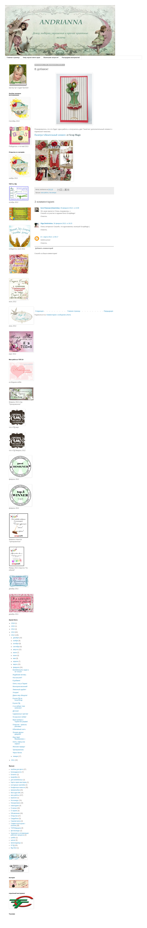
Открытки (14, 816)
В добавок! (16, 680)
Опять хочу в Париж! (20, 684)
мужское (14, 798)
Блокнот (13, 774)
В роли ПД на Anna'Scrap (17, 699)
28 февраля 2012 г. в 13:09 (69, 208)
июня (15, 655)
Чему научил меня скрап (31, 57)
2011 (13, 760)
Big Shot (13, 848)
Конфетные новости (18, 787)
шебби (13, 838)
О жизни (14, 808)
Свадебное (15, 818)
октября (16, 643)
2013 (13, 632)
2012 (13, 635)
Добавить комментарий (44, 248)
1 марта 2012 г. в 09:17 (50, 237)
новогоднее (15, 806)
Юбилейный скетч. (19, 729)
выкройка (14, 777)
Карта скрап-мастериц (18, 782)
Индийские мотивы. (19, 675)
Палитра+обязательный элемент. (50, 135)
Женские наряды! (19, 747)
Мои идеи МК (15, 793)
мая (14, 658)
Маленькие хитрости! (50, 57)
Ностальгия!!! (17, 678)
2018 (13, 623)
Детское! (16, 711)
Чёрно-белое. (17, 753)
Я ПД (12, 845)
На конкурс (52, 192)
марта (15, 664)
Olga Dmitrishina (47, 223)
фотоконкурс (15, 831)
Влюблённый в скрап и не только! (21, 671)
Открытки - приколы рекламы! (20, 725)
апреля (16, 661)
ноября (16, 641)
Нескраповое (15, 803)
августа (16, 649)
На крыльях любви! (19, 717)
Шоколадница (16, 843)
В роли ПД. (17, 703)
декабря (16, 638)
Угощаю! (16, 692)
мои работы (45, 192)
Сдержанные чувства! (20, 714)
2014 (13, 629)
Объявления (15, 813)
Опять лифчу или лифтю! (19, 743)
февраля (16, 667)
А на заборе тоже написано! (19, 707)
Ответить (44, 216)
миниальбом (15, 790)
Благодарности (16, 772)
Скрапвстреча (16, 821)
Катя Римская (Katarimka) (50, 208)
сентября (16, 647)
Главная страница (13, 57)
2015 (13, 626)
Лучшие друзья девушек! (18, 733)
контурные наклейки (18, 785)
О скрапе (14, 811)
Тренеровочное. (18, 750)
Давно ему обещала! (20, 695)
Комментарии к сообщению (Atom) (59, 315)
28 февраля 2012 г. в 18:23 (62, 223)
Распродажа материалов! (71, 57)
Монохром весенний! (20, 686)
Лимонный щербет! (19, 689)
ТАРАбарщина (16, 828)
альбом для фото (17, 769)
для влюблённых (17, 780)
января (15, 756)
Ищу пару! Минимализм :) (19, 738)
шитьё (13, 840)
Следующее (39, 311)
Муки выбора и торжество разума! (20, 721)
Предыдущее (108, 311)
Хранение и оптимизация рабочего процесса (20, 834)
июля (15, 652)
